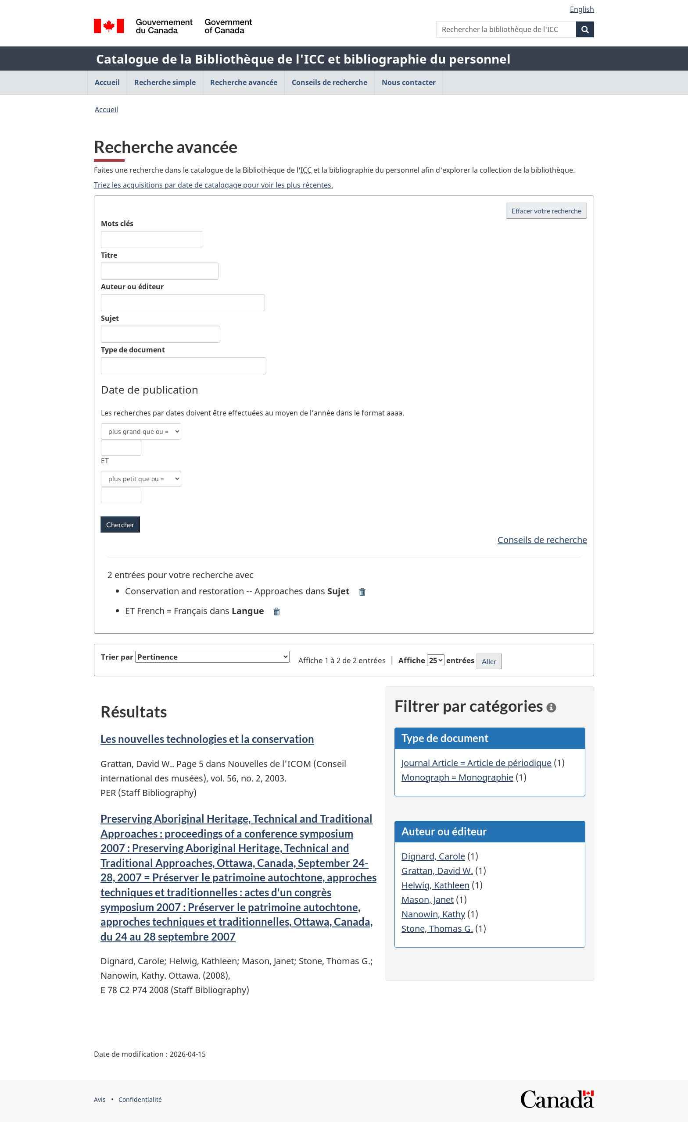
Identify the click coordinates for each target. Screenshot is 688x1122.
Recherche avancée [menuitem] (243, 82)
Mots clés (117, 223)
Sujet (110, 318)
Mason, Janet (427, 899)
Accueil (106, 109)
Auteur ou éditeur (132, 286)
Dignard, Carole (433, 856)
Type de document (133, 350)
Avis (100, 1099)
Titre (109, 255)
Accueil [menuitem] (107, 82)
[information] (551, 705)
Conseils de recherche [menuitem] (329, 82)
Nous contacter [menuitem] (409, 82)
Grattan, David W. (437, 871)
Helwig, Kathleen (435, 885)
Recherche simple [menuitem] (165, 82)
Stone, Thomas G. (437, 928)
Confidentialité (140, 1099)
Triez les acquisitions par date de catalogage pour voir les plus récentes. (213, 185)
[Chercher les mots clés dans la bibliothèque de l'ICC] (120, 524)
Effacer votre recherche (546, 210)
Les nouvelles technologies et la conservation (207, 738)
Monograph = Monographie (457, 777)
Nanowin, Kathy (433, 914)
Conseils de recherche (542, 540)
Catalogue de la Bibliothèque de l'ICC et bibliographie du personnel (303, 58)
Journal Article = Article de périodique (476, 763)
